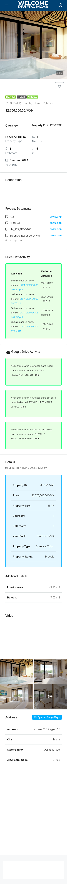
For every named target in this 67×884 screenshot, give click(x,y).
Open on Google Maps (47, 717)
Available (32, 97)
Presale (22, 97)
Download (56, 217)
